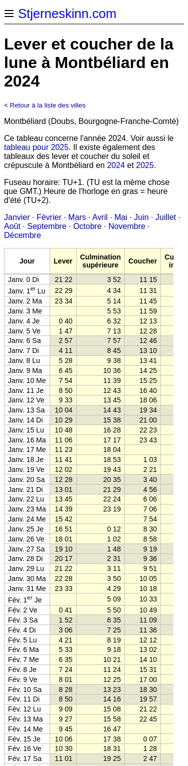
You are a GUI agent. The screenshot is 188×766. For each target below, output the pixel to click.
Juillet (165, 217)
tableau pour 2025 (36, 147)
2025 (145, 165)
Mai (120, 217)
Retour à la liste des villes (48, 105)
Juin (141, 217)
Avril (100, 217)
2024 (116, 165)
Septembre (46, 226)
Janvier (17, 217)
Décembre (22, 235)
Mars (77, 217)
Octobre (87, 226)
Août (12, 226)
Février (49, 217)
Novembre (126, 226)
